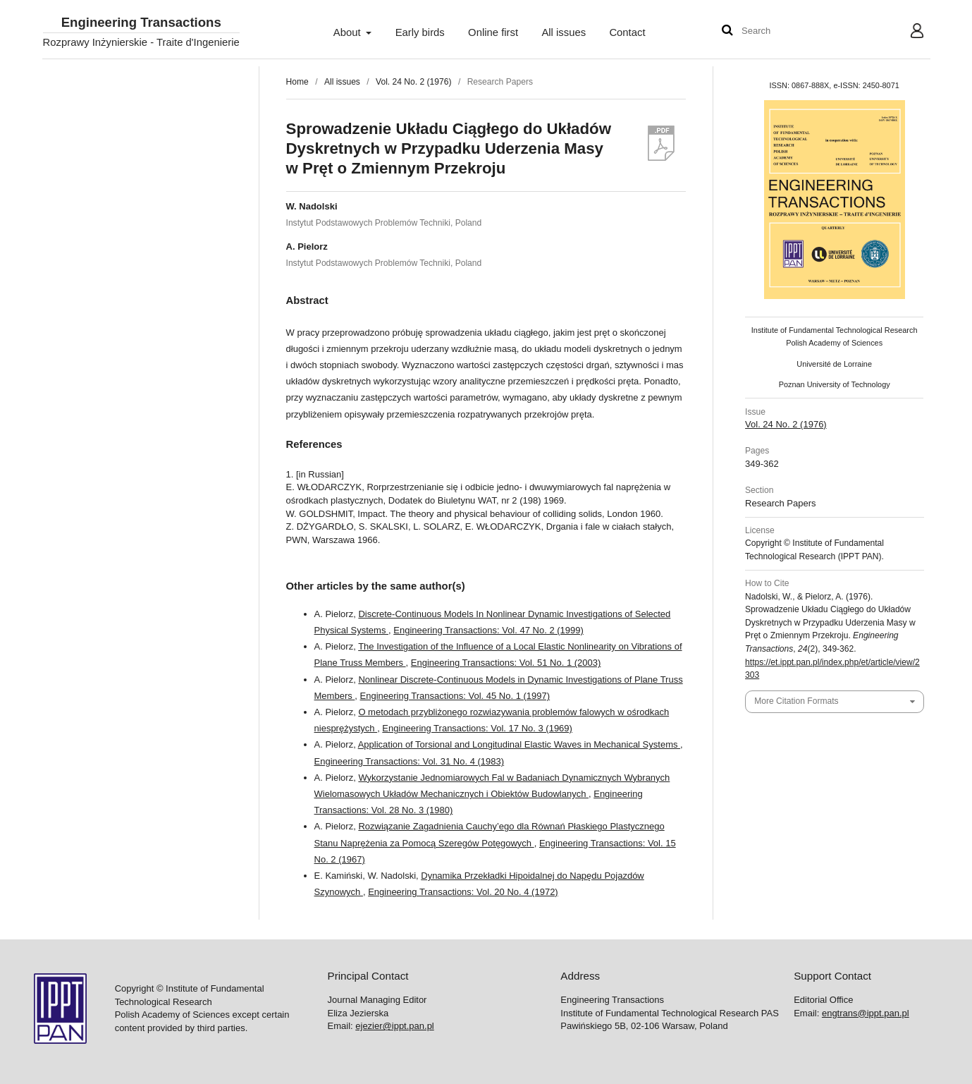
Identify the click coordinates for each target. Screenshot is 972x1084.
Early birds (420, 32)
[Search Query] (784, 31)
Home (297, 82)
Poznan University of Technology (834, 384)
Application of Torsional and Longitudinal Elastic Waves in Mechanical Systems (519, 744)
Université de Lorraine (834, 364)
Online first (493, 32)
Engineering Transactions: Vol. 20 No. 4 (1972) (463, 892)
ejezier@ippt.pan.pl (394, 1026)
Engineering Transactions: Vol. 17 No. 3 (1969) (477, 728)
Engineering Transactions (141, 23)
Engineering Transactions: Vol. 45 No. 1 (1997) (455, 695)
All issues (563, 32)
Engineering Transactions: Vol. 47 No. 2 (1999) (488, 630)
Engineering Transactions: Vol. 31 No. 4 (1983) (409, 761)
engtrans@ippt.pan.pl (865, 1013)
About (348, 32)
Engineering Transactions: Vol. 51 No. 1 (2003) (506, 662)
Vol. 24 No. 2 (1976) (413, 82)
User (905, 32)
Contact (627, 32)
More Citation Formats (796, 701)
